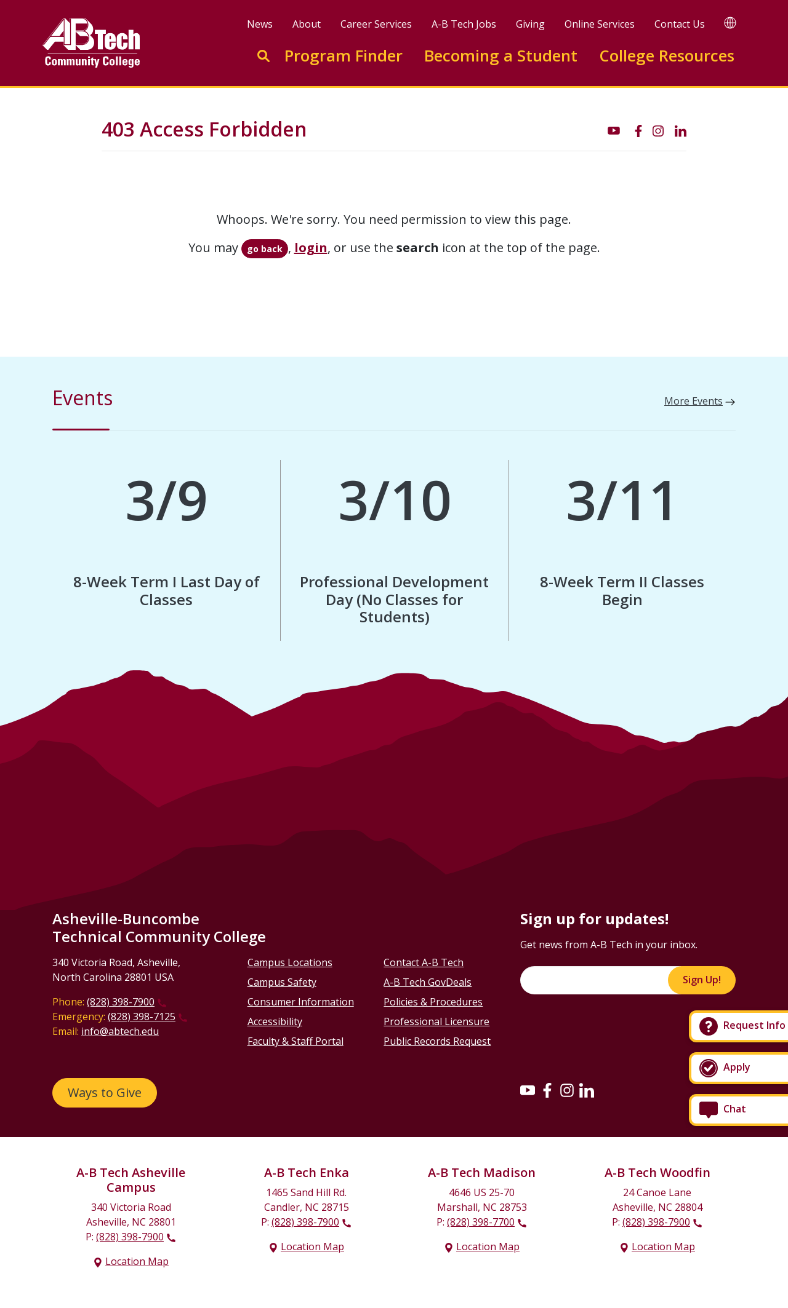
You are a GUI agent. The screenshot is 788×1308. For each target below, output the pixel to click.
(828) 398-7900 (121, 1002)
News (260, 24)
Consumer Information (300, 1002)
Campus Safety (281, 982)
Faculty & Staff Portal (295, 1041)
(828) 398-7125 (141, 1016)
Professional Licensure (436, 1021)
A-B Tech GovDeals (428, 982)
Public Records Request (437, 1041)
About (306, 24)
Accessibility (274, 1021)
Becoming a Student (500, 55)
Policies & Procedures (433, 1002)
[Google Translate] (730, 22)
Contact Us (679, 24)
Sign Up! (702, 979)
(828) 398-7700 (481, 1222)
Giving (530, 24)
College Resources (666, 55)
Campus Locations (289, 962)
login (311, 247)
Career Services (376, 24)
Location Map (137, 1261)
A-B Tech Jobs (464, 24)
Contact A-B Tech (424, 962)
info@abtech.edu (120, 1031)
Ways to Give (105, 1092)
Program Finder (343, 55)
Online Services (600, 24)
